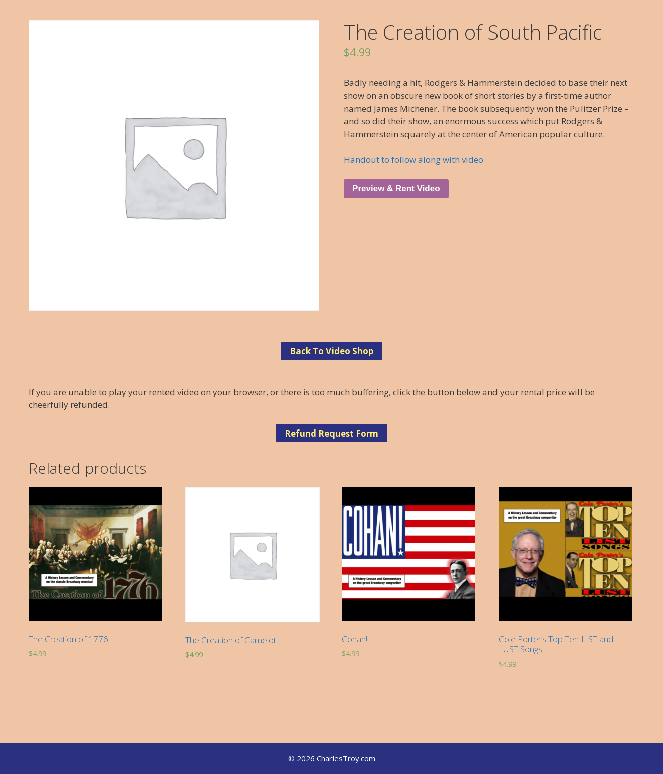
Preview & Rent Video (396, 188)
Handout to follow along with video (413, 159)
